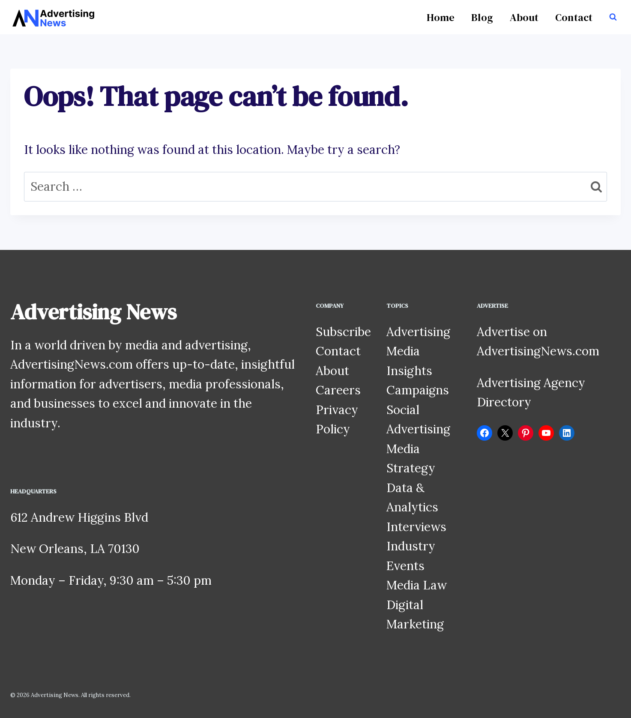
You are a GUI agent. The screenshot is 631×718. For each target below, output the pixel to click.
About (524, 17)
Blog (482, 17)
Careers (338, 390)
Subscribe (343, 331)
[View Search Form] (613, 17)
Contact (574, 17)
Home (441, 17)
